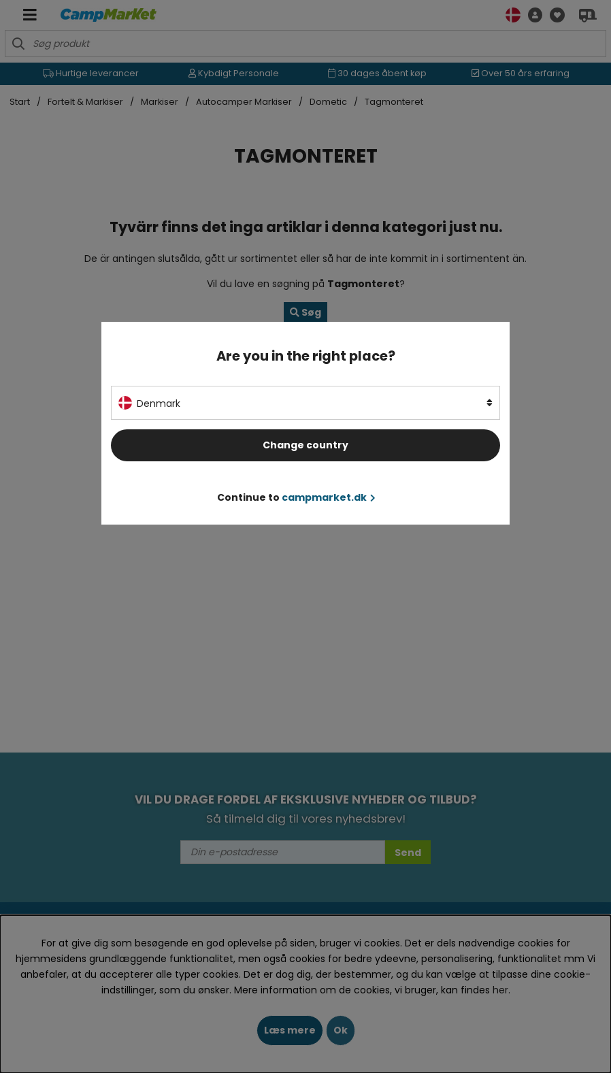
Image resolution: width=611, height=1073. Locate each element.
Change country (305, 445)
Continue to (296, 497)
